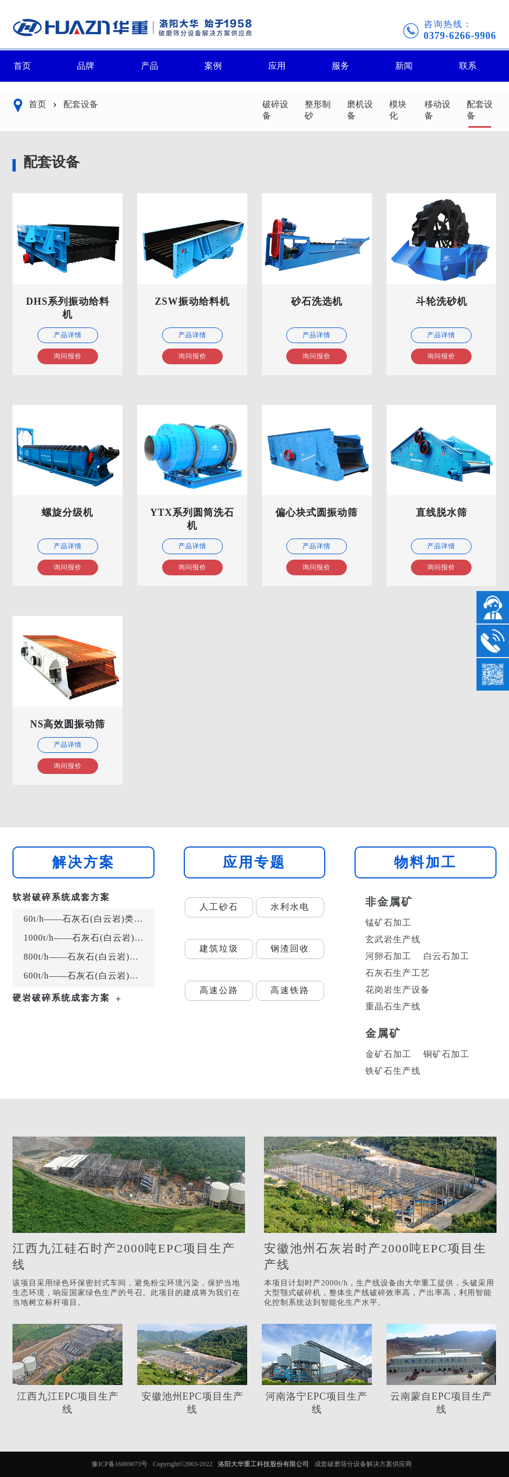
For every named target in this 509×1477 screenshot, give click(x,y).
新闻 (404, 65)
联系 (467, 65)
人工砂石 (219, 906)
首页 (22, 65)
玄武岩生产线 (393, 939)
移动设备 (437, 110)
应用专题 (254, 862)
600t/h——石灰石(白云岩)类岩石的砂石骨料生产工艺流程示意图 (86, 975)
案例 (213, 65)
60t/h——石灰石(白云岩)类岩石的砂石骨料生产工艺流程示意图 (86, 918)
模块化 (398, 110)
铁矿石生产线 (393, 1070)
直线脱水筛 (441, 512)
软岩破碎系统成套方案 (61, 897)
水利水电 (290, 906)
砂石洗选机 (317, 301)
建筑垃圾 (219, 948)
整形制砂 (318, 110)
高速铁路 (290, 990)
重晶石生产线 (393, 1006)
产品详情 (68, 335)
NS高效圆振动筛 (67, 724)
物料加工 (425, 862)
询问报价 (68, 356)
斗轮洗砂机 (441, 301)
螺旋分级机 (67, 512)
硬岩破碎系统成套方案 (61, 997)
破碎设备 (275, 110)
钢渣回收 (290, 948)
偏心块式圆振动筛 (316, 512)
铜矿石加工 (446, 1054)
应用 (277, 65)
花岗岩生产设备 (397, 989)
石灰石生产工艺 (397, 972)
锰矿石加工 (388, 922)
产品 (149, 65)
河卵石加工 (388, 956)
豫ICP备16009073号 (119, 1464)
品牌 (85, 65)
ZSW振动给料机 (192, 301)
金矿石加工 (388, 1054)
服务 (340, 65)
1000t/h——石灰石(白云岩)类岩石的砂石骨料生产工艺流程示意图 (86, 937)
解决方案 (83, 862)
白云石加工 (446, 956)
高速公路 (219, 990)
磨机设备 (360, 110)
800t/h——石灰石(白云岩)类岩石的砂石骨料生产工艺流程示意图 (86, 956)
